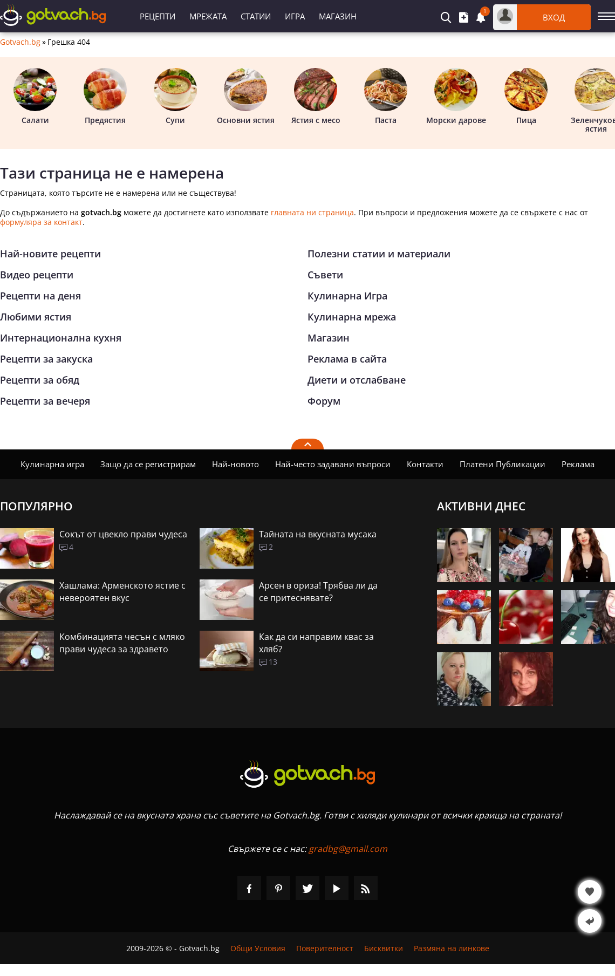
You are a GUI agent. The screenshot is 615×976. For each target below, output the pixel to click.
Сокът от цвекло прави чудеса (123, 534)
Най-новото (235, 464)
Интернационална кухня (60, 337)
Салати (35, 96)
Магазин (338, 16)
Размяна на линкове (451, 948)
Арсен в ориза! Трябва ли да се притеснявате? (318, 591)
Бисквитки (383, 948)
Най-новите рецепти (50, 253)
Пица (526, 96)
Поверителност (324, 948)
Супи (175, 96)
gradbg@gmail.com (348, 849)
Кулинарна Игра (347, 295)
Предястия (105, 96)
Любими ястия (35, 316)
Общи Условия (257, 948)
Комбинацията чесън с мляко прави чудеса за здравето (122, 643)
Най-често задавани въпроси (333, 464)
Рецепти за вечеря (45, 400)
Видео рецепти (36, 274)
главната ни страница (312, 212)
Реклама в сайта (347, 358)
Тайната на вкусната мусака (318, 534)
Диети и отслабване (357, 379)
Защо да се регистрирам (148, 464)
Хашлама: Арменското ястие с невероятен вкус (122, 591)
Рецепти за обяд (39, 379)
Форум (324, 400)
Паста (385, 96)
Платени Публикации (502, 464)
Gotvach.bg (20, 42)
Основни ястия (246, 96)
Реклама (578, 464)
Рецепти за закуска (46, 358)
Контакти (425, 464)
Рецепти (157, 16)
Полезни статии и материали (379, 253)
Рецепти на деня (40, 295)
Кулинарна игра (52, 464)
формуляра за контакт (41, 222)
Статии (256, 16)
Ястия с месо (315, 96)
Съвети (325, 274)
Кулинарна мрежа (352, 316)
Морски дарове (456, 96)
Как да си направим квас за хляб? (316, 643)
